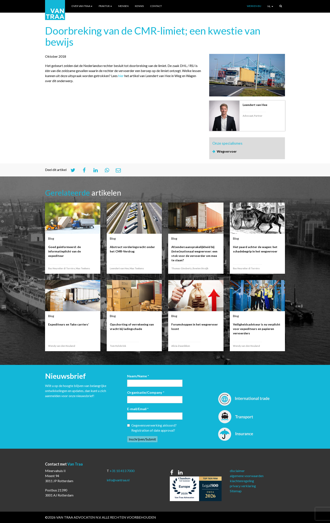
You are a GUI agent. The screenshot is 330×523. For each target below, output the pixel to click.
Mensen (123, 6)
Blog (51, 238)
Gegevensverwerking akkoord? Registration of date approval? (152, 427)
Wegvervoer (227, 151)
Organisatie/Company (145, 392)
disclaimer (237, 471)
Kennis (139, 6)
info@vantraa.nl (118, 480)
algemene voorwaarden (246, 476)
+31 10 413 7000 (122, 471)
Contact (156, 6)
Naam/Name (138, 376)
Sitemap (236, 491)
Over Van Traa (81, 6)
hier (121, 76)
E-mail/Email (138, 409)
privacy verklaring (243, 486)
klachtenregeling (242, 481)
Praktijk (105, 6)
